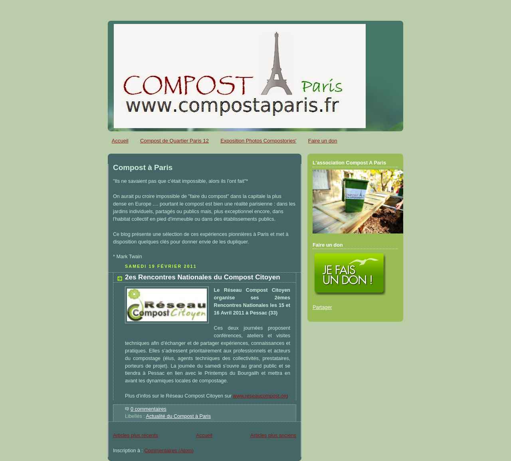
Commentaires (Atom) (169, 450)
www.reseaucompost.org (260, 396)
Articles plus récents (135, 435)
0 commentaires (148, 409)
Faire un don (322, 141)
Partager (322, 307)
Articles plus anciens (273, 435)
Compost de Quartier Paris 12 (174, 141)
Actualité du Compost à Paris (178, 416)
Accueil (120, 141)
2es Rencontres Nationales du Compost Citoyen (202, 277)
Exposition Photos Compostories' (258, 141)
